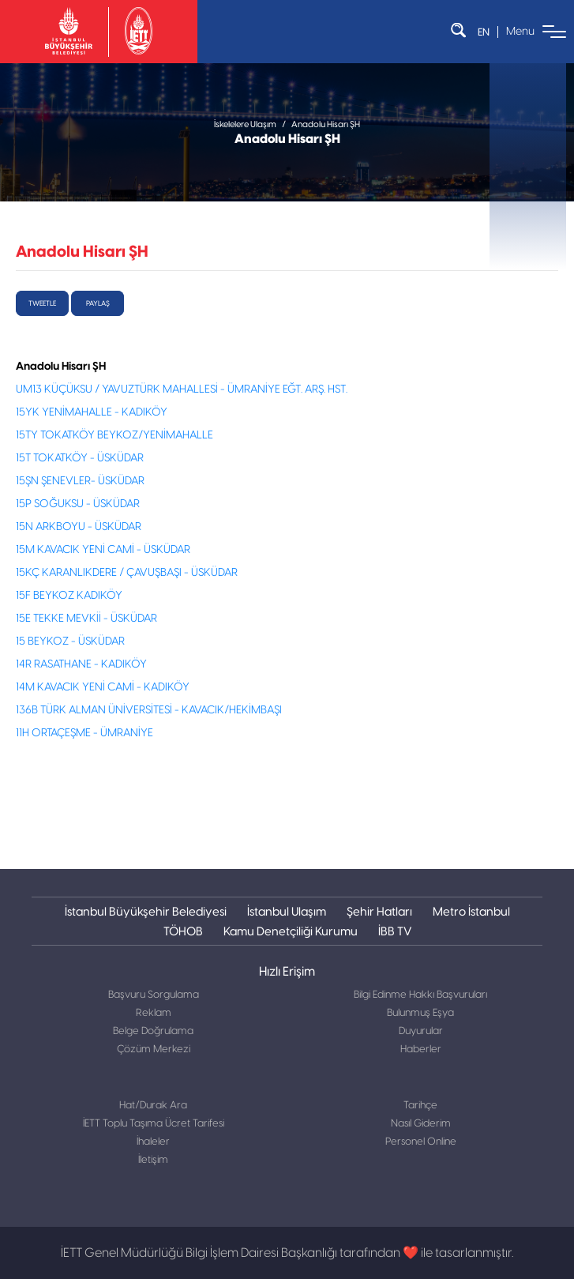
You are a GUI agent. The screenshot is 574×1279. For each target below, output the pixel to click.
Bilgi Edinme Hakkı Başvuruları (420, 995)
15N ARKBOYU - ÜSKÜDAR (78, 526)
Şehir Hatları (379, 911)
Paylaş (98, 303)
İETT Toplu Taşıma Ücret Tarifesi (153, 1124)
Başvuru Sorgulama (153, 995)
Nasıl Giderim (421, 1124)
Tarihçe (420, 1105)
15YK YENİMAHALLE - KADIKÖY (91, 412)
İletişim (153, 1160)
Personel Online (420, 1142)
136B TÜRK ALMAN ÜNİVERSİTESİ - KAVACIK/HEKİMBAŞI (149, 710)
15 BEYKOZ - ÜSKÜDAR (70, 641)
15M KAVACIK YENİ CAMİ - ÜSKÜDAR (103, 549)
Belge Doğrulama (153, 1031)
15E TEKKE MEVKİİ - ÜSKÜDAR (86, 618)
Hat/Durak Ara (153, 1105)
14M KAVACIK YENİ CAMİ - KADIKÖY (102, 687)
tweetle (42, 303)
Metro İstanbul (471, 911)
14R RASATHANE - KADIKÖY (81, 664)
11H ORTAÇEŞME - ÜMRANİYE (84, 733)
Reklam (153, 1013)
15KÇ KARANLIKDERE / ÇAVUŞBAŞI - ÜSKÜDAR (127, 572)
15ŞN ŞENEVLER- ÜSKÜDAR (80, 481)
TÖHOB (183, 931)
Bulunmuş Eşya (420, 1013)
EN (484, 32)
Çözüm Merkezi (153, 1049)
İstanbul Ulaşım (286, 911)
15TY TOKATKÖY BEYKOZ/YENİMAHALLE (114, 435)
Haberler (420, 1049)
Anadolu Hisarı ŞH (325, 124)
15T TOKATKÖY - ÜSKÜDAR (80, 458)
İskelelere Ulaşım (245, 124)
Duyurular (421, 1031)
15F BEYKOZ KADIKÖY (69, 595)
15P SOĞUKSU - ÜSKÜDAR (78, 504)
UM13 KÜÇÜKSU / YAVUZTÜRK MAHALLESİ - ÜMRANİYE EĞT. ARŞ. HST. (181, 389)
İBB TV (394, 931)
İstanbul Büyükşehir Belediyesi (146, 911)
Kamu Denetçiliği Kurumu (290, 931)
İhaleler (153, 1142)
